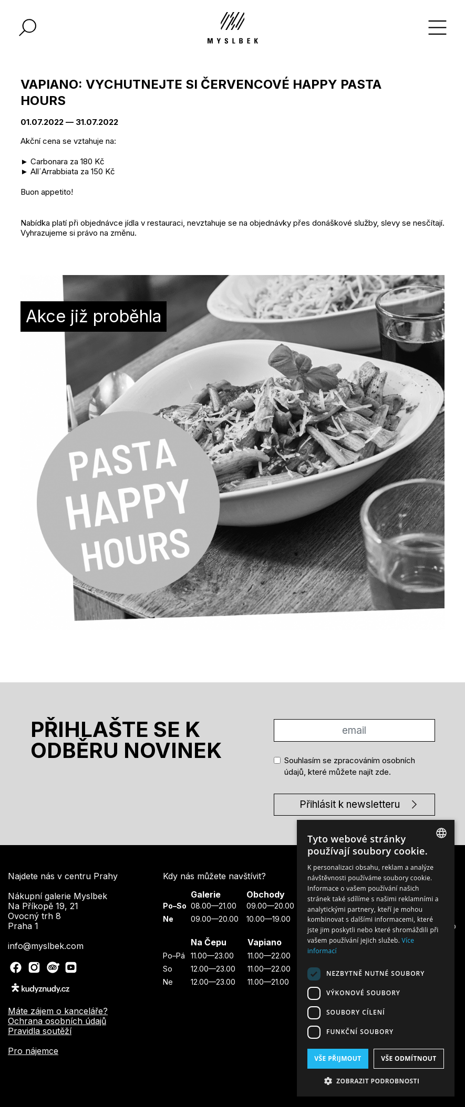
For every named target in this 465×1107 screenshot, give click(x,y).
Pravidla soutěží (39, 1031)
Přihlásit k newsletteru (349, 804)
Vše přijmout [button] (337, 1058)
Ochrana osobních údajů (57, 1021)
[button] (375, 1081)
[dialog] (375, 958)
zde (382, 772)
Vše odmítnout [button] (408, 1058)
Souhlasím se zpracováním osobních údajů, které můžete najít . (349, 766)
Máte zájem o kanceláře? (58, 1011)
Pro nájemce (33, 1051)
